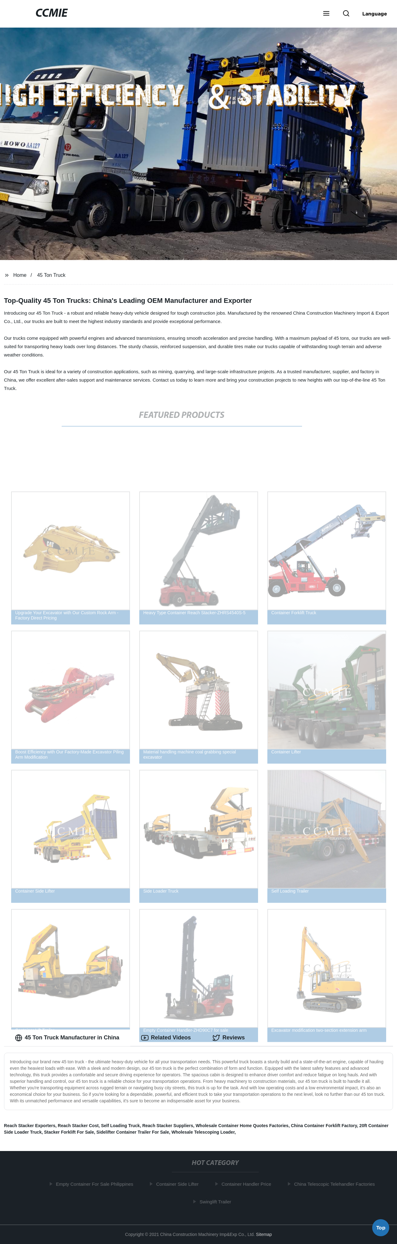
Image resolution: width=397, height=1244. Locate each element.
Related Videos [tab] (166, 1038)
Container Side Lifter (179, 1184)
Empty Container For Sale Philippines (96, 1184)
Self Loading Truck (120, 1125)
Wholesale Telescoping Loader (203, 1132)
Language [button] (374, 13)
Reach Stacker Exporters (30, 1125)
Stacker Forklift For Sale (69, 1132)
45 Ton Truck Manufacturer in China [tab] (67, 1038)
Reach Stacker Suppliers (167, 1125)
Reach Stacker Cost (78, 1125)
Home (20, 275)
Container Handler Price (248, 1184)
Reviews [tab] (228, 1038)
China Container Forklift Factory (324, 1125)
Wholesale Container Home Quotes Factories (242, 1125)
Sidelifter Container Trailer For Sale (132, 1132)
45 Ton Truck (51, 275)
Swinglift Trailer (217, 1201)
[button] (326, 14)
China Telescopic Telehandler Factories (336, 1184)
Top (381, 1227)
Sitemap (264, 1234)
